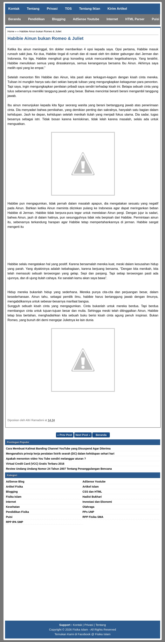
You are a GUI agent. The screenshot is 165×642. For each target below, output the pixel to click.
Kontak (14, 8)
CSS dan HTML (92, 491)
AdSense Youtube (86, 19)
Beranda (14, 19)
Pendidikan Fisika (17, 511)
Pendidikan (36, 19)
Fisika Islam (13, 496)
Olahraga (88, 506)
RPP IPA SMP (14, 522)
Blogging (58, 19)
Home (11, 31)
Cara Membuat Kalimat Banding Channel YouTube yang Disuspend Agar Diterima (58, 448)
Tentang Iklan (89, 8)
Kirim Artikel (117, 8)
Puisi (155, 19)
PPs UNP (88, 511)
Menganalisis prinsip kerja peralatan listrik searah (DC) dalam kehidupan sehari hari (60, 453)
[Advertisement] (82, 574)
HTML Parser (134, 19)
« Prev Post (64, 434)
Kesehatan (13, 506)
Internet (112, 19)
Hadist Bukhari (92, 496)
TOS (68, 8)
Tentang (33, 8)
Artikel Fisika (14, 486)
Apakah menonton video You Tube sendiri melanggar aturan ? (46, 458)
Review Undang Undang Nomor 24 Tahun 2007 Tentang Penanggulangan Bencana (59, 468)
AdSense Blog (15, 481)
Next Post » (82, 434)
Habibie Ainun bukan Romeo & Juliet (46, 38)
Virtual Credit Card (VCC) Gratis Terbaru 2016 (35, 463)
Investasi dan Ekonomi (97, 501)
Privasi (52, 8)
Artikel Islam (91, 486)
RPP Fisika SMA (93, 516)
